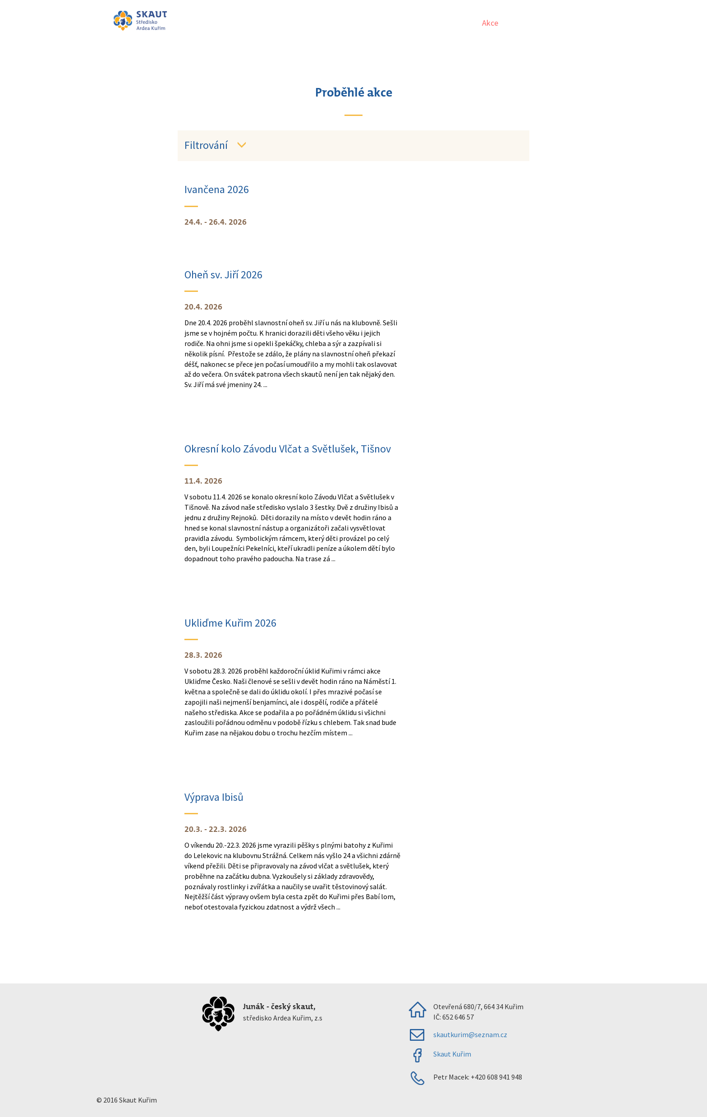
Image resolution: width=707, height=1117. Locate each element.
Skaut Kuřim (452, 1053)
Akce (490, 23)
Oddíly (522, 23)
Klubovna (595, 23)
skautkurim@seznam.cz (470, 1034)
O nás (556, 23)
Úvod (459, 23)
